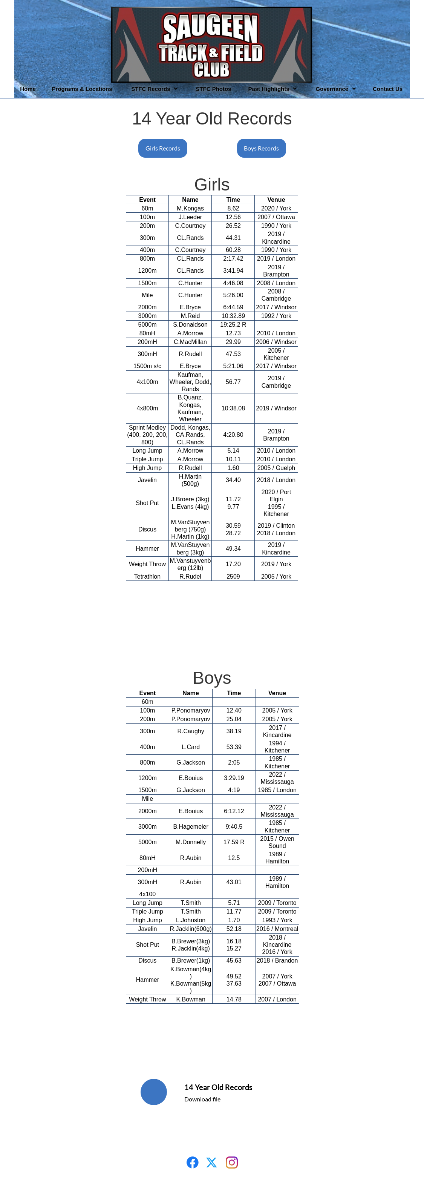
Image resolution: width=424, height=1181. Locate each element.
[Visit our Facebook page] (193, 1162)
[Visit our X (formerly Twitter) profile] (212, 1162)
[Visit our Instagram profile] (232, 1162)
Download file (202, 1099)
